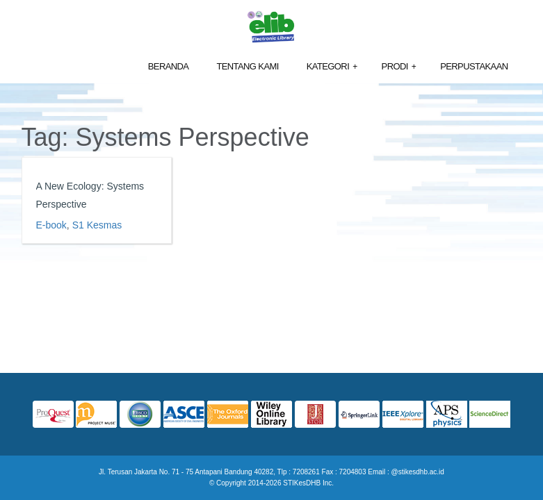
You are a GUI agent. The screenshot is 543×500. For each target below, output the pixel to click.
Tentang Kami (247, 66)
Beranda (168, 66)
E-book (51, 225)
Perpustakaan (474, 66)
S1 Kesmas (97, 225)
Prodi (399, 67)
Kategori (332, 67)
